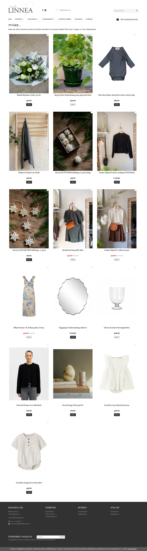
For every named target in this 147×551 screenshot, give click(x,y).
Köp (29, 105)
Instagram (115, 514)
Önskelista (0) (51, 516)
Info (73, 105)
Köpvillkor (49, 511)
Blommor (78, 19)
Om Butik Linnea (64, 19)
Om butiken (82, 511)
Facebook (114, 511)
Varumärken (48, 19)
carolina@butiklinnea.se (20, 524)
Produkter (33, 19)
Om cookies (50, 514)
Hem (10, 19)
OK (62, 537)
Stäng (134, 549)
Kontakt (89, 19)
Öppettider (82, 514)
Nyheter (19, 19)
